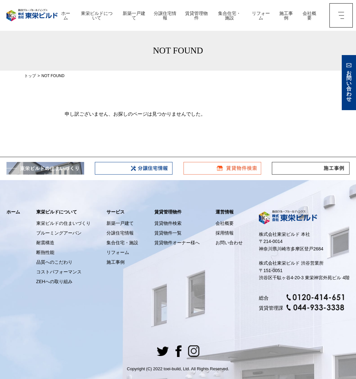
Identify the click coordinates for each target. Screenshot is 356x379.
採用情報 (225, 233)
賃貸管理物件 (196, 15)
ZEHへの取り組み (54, 281)
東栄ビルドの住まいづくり (63, 223)
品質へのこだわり (54, 262)
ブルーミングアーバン (59, 233)
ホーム (65, 15)
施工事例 (286, 15)
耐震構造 (45, 242)
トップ (30, 76)
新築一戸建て (134, 15)
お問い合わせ (229, 242)
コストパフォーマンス (59, 272)
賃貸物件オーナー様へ (177, 242)
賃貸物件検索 (168, 223)
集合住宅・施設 (229, 15)
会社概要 (309, 15)
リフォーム (261, 15)
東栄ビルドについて (97, 15)
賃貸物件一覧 (168, 233)
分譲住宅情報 (165, 15)
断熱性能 (45, 252)
